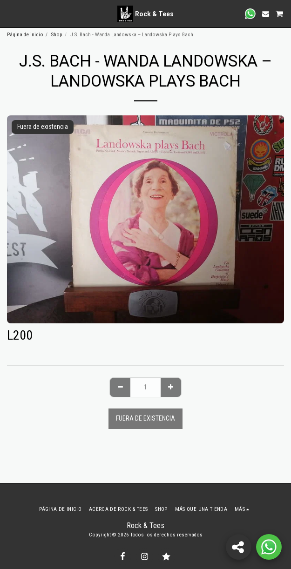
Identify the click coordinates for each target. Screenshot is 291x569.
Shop (56, 35)
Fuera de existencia (145, 418)
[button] (10, 13)
